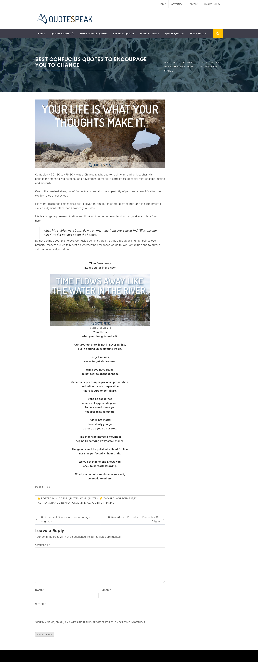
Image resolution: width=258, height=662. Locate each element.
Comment (42, 544)
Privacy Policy (211, 4)
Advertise (177, 4)
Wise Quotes (198, 33)
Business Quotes (124, 33)
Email (106, 589)
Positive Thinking (103, 503)
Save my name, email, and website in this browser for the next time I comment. (90, 622)
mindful (85, 503)
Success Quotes (67, 498)
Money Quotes (149, 33)
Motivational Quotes (93, 33)
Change (54, 503)
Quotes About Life (62, 33)
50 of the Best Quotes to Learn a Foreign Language (65, 519)
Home (162, 4)
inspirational (70, 503)
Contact (192, 4)
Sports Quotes (174, 33)
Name (40, 589)
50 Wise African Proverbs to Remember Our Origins (133, 519)
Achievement (124, 498)
